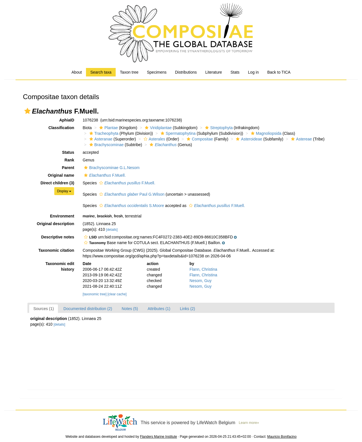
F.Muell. (104, 175)
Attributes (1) (159, 308)
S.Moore (131, 205)
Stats (235, 72)
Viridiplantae (157, 127)
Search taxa (100, 72)
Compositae (199, 139)
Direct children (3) (57, 183)
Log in (253, 72)
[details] (112, 230)
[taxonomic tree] (95, 294)
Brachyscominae (106, 144)
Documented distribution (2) (87, 308)
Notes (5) (130, 308)
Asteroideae (248, 139)
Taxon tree (129, 72)
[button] (27, 111)
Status (68, 152)
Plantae (108, 127)
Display (64, 191)
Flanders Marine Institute (158, 437)
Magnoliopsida (265, 133)
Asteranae (100, 139)
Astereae (301, 139)
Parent (68, 167)
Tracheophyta (103, 133)
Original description (55, 223)
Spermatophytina (177, 133)
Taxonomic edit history (60, 266)
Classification (61, 127)
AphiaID (66, 120)
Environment (62, 216)
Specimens (156, 72)
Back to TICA (278, 72)
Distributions (186, 72)
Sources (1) (43, 308)
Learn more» (249, 423)
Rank (69, 160)
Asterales (153, 139)
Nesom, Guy (200, 280)
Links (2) (187, 308)
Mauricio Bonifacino (282, 437)
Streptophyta (218, 127)
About (77, 72)
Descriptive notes (57, 237)
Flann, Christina (203, 269)
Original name (61, 175)
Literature (213, 72)
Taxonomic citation (56, 250)
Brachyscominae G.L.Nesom (111, 167)
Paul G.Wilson (131, 194)
